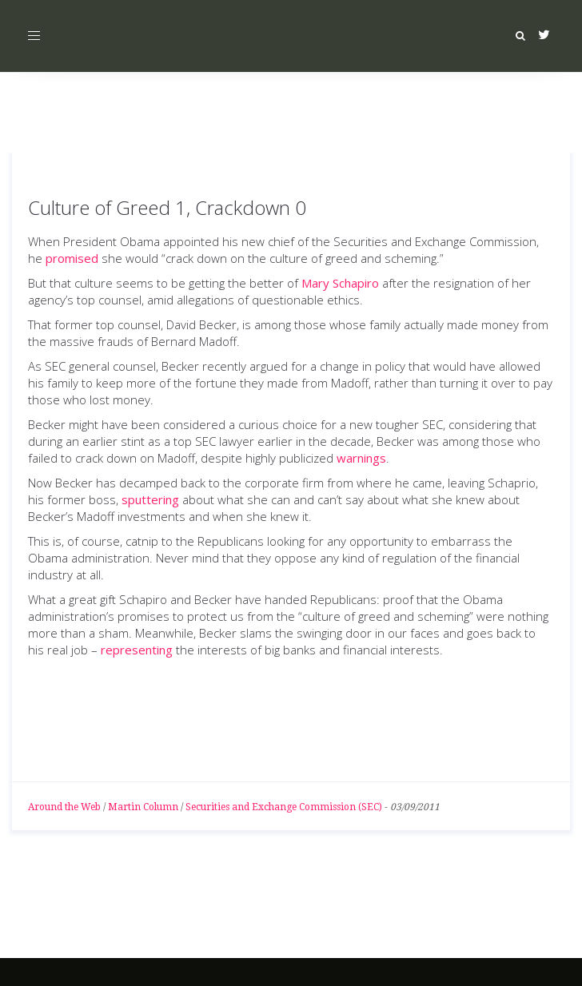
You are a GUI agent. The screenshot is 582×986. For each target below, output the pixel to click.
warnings (361, 458)
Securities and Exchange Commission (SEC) (283, 807)
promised (72, 258)
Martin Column (143, 807)
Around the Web (64, 807)
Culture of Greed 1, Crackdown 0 (167, 207)
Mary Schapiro (340, 283)
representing (137, 650)
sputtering (150, 499)
